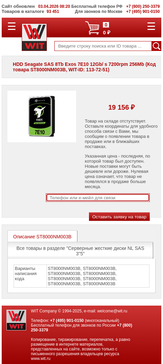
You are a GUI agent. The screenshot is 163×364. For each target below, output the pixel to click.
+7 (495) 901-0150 (67, 320)
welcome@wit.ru (112, 311)
